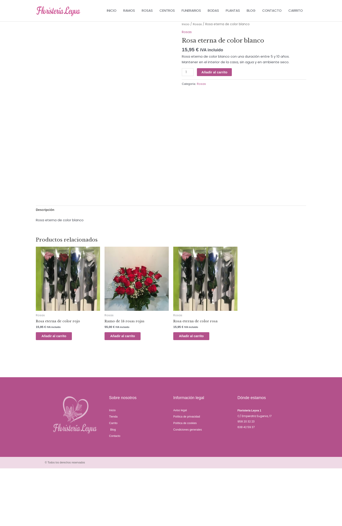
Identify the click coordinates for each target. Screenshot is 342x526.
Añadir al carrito (215, 72)
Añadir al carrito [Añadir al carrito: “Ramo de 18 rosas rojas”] (126, 392)
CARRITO (295, 10)
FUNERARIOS (191, 10)
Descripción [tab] (45, 265)
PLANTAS (233, 10)
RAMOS (129, 10)
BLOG (251, 10)
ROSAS (147, 10)
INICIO (111, 10)
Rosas (197, 24)
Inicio (186, 24)
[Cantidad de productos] (188, 72)
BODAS (213, 10)
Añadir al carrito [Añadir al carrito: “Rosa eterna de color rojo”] (58, 392)
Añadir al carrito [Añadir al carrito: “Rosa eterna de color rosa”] (195, 392)
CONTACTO (272, 10)
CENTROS (167, 10)
